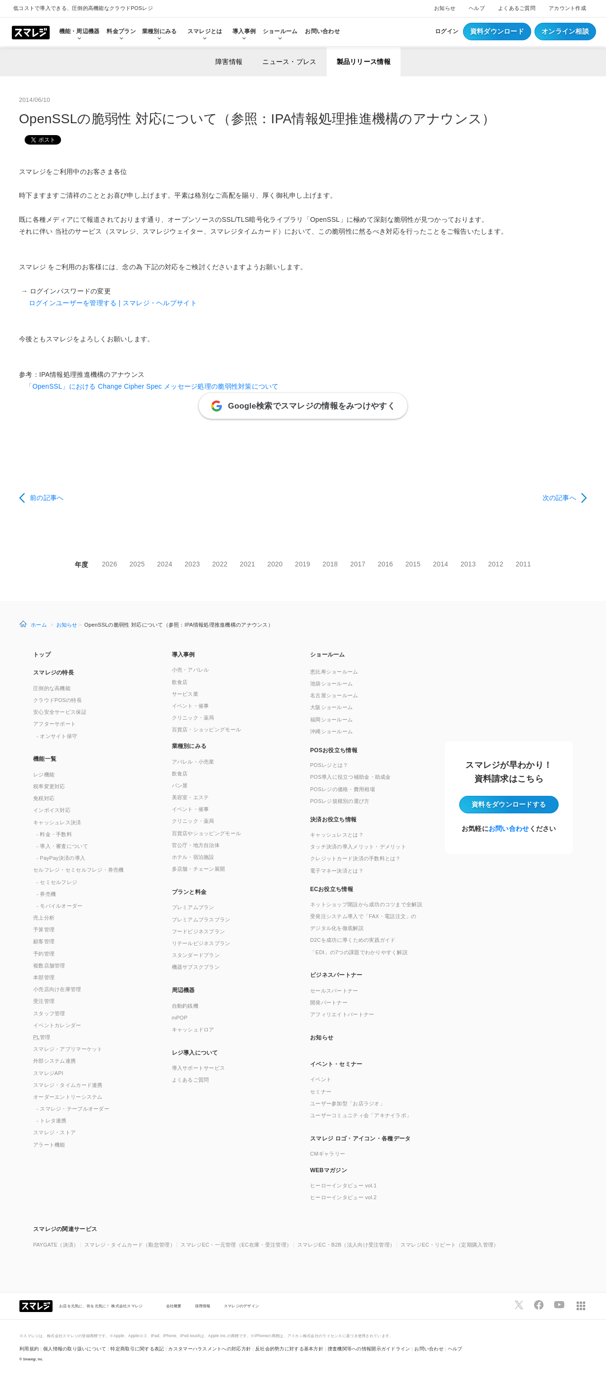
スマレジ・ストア (54, 1132)
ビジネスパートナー (336, 975)
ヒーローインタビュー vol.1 (343, 1185)
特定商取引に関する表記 (137, 1348)
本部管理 (43, 977)
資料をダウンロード (509, 804)
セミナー (320, 1091)
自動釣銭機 (185, 1006)
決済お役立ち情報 (333, 819)
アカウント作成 (567, 8)
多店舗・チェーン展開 (198, 869)
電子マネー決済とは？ (337, 871)
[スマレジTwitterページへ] (519, 1305)
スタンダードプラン (196, 955)
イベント (320, 1079)
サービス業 (185, 694)
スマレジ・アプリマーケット (68, 1049)
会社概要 (174, 1305)
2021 (247, 564)
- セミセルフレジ (56, 882)
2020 (275, 564)
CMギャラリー (327, 1154)
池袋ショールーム (331, 683)
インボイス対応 (52, 810)
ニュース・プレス (289, 61)
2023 (192, 564)
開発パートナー (329, 1002)
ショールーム (280, 31)
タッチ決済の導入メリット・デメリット (358, 846)
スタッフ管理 (49, 1013)
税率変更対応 (49, 786)
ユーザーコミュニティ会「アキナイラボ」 (360, 1115)
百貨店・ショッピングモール (206, 729)
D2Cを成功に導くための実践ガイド (353, 940)
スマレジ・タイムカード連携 (68, 1085)
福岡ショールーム (331, 719)
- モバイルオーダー (59, 906)
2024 (164, 564)
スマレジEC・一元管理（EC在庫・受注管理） (236, 1245)
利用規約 (29, 1348)
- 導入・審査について (62, 846)
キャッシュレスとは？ (337, 835)
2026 (109, 564)
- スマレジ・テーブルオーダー (72, 1109)
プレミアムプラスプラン (201, 919)
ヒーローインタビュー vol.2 (343, 1197)
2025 (137, 564)
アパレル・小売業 (193, 762)
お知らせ (444, 8)
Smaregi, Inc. (33, 1359)
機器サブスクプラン (196, 967)
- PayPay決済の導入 (60, 858)
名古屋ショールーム (334, 695)
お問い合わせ (322, 31)
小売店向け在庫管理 (57, 989)
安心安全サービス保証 (60, 712)
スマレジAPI (48, 1073)
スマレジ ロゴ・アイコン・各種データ (360, 1138)
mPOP (180, 1018)
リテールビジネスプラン (201, 943)
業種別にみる (189, 746)
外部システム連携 (54, 1061)
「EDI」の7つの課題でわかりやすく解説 (359, 952)
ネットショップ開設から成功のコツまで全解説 (366, 904)
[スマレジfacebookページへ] (539, 1305)
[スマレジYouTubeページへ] (559, 1305)
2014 (440, 564)
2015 (412, 564)
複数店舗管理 (49, 965)
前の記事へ (46, 497)
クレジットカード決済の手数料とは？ (355, 858)
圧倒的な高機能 (52, 688)
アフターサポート (54, 724)
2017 (357, 564)
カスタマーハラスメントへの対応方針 (209, 1348)
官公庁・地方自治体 (196, 845)
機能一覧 (44, 759)
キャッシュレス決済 (57, 822)
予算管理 (43, 929)
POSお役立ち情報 (333, 750)
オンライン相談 (565, 31)
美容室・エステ (190, 797)
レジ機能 (43, 774)
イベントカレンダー (57, 1025)
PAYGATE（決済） (56, 1245)
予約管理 (43, 954)
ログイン (446, 31)
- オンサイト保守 (56, 736)
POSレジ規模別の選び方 (340, 801)
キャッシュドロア (193, 1029)
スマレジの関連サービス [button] (65, 1229)
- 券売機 (46, 894)
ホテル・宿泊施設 (193, 857)
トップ (42, 654)
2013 (468, 564)
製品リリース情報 (364, 61)
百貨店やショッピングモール (206, 833)
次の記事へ (559, 497)
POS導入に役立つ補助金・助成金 (350, 777)
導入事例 (183, 654)
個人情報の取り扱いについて (75, 1348)
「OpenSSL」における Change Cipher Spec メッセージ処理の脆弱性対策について (149, 386)
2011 (523, 564)
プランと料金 (189, 892)
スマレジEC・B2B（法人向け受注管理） (346, 1245)
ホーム (39, 625)
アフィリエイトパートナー (342, 1014)
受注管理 (43, 1001)
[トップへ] (31, 31)
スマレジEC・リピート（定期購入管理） (450, 1245)
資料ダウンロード (497, 31)
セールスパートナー (334, 990)
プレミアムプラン (193, 907)
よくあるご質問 (516, 8)
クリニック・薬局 (193, 717)
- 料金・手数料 (54, 834)
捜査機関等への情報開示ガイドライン (369, 1348)
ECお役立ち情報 (331, 889)
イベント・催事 (190, 706)
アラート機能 (49, 1145)
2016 (385, 564)
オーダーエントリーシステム (68, 1097)
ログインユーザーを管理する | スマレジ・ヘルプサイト (108, 303)
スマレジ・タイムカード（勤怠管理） (129, 1245)
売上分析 (43, 917)
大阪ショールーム (331, 707)
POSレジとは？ (329, 765)
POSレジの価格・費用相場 (342, 789)
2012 (495, 564)
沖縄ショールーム (331, 731)
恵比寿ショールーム (334, 671)
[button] (372, 1169)
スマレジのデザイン (241, 1305)
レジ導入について (195, 1052)
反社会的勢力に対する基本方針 (289, 1348)
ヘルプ (477, 8)
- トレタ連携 (51, 1120)
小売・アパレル (190, 670)
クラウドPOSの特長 (57, 700)
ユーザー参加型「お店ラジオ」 (347, 1103)
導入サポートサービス (198, 1068)
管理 (42, 1037)
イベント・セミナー (336, 1064)
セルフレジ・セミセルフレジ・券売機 (78, 870)
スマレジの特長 (53, 672)
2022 (219, 564)
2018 (330, 564)
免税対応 (43, 798)
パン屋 (180, 785)
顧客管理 (43, 941)
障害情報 (228, 61)
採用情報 (203, 1305)
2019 (302, 564)
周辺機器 (183, 990)
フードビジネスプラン (198, 931)
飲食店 (180, 682)
